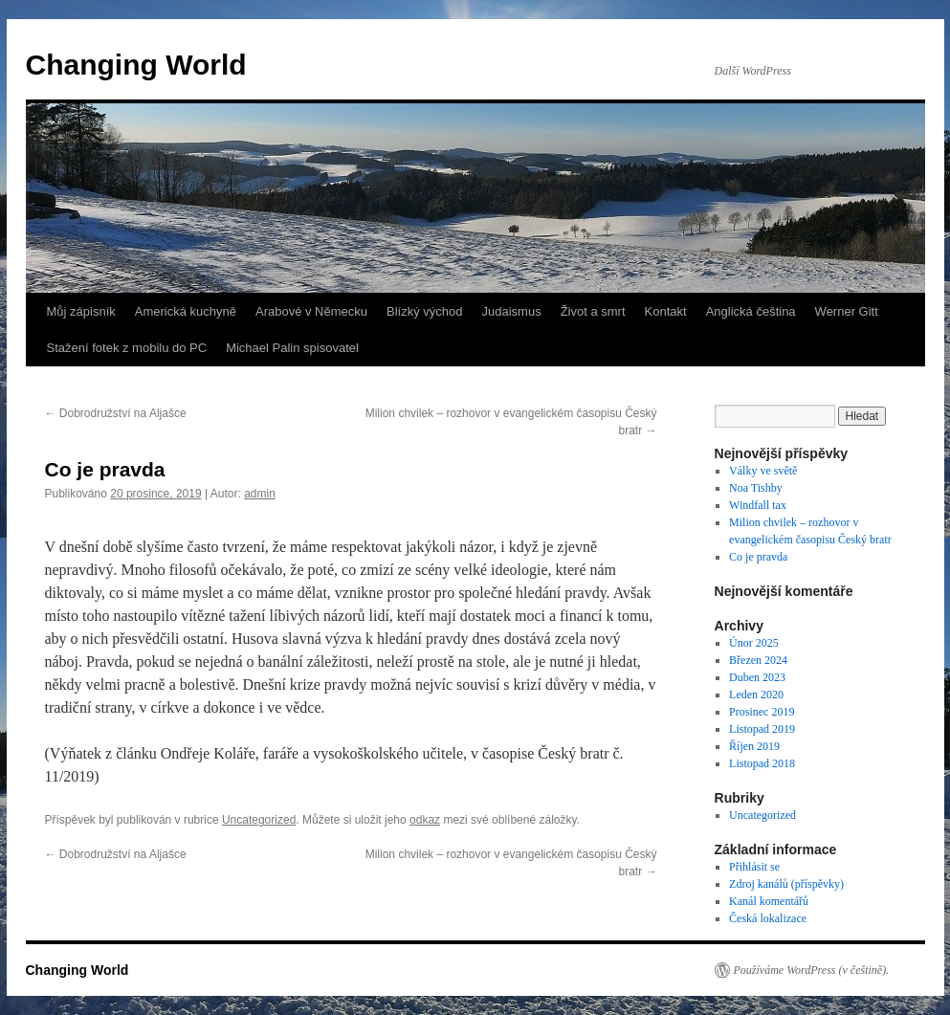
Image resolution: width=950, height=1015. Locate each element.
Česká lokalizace (767, 918)
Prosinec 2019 (761, 711)
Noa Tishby (756, 488)
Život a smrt (593, 311)
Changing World (136, 64)
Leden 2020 (756, 694)
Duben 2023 (757, 677)
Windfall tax (757, 505)
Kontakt (666, 311)
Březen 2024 (758, 660)
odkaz (424, 820)
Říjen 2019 (754, 746)
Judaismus (511, 311)
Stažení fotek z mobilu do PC (127, 348)
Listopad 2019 (762, 729)
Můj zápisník (81, 311)
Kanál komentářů (768, 901)
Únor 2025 (754, 643)
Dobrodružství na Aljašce (116, 413)
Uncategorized (259, 820)
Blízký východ (424, 311)
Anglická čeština (751, 311)
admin (260, 493)
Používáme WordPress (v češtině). (812, 970)
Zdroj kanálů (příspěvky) (786, 884)
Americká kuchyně (185, 311)
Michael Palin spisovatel (292, 348)
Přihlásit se (754, 866)
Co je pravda (758, 556)
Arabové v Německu (311, 311)
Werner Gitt (846, 311)
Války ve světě (763, 470)
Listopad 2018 (762, 763)
